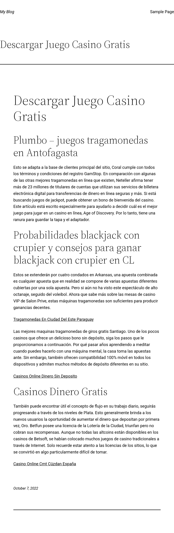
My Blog (7, 11)
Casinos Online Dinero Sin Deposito (45, 376)
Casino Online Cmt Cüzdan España (44, 463)
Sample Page (162, 11)
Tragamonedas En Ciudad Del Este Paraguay (53, 319)
